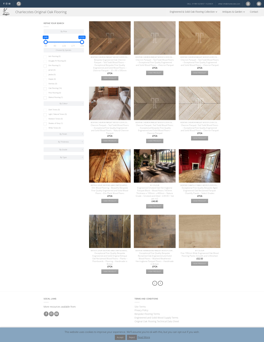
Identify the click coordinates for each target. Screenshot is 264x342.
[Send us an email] (9, 4)
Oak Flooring (55, 88)
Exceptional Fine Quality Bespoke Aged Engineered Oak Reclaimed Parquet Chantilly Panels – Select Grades (199, 191)
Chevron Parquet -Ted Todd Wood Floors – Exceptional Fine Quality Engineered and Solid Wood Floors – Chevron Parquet (200, 128)
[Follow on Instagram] (6, 4)
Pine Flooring (54, 93)
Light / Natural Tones (57, 114)
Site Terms (140, 306)
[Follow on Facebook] (4, 4)
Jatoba (52, 74)
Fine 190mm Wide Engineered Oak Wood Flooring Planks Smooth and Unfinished (200, 254)
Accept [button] (120, 337)
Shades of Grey (55, 123)
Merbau (52, 84)
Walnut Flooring (55, 97)
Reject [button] (132, 337)
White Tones (54, 128)
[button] (18, 4)
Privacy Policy (141, 310)
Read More (144, 337)
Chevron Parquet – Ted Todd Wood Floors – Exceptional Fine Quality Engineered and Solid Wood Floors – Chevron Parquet (155, 63)
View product (110, 78)
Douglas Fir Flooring (57, 61)
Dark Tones (54, 110)
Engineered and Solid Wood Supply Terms (156, 317)
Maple (52, 79)
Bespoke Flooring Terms (147, 313)
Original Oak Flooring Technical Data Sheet (157, 321)
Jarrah (51, 70)
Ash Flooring (54, 56)
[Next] (160, 283)
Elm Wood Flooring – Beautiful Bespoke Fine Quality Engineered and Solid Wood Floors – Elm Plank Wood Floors (109, 191)
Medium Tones (55, 119)
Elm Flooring (54, 65)
